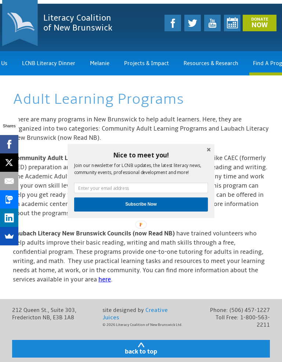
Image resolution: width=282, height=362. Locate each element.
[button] (141, 154)
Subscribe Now (141, 204)
